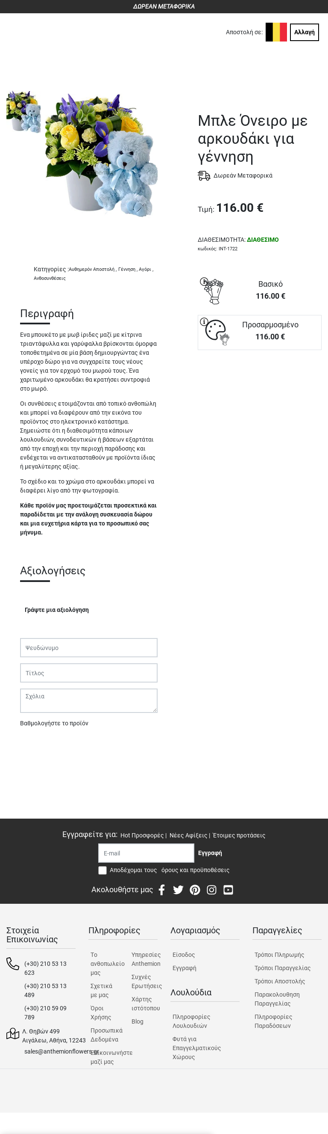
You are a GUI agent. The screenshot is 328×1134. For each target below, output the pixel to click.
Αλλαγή (304, 32)
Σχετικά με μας (101, 990)
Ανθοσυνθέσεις (50, 278)
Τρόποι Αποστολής (280, 981)
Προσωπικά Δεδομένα (104, 1035)
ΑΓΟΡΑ (259, 380)
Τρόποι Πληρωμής (280, 954)
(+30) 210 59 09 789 (45, 1013)
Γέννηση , (128, 269)
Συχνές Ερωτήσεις (145, 981)
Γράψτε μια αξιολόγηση (57, 609)
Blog (138, 1021)
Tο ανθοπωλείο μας (104, 963)
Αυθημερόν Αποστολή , (93, 269)
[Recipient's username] (146, 853)
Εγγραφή (184, 968)
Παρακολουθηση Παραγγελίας (277, 999)
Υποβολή (36, 745)
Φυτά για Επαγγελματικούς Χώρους (197, 1048)
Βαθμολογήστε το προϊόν (54, 723)
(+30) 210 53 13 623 (45, 968)
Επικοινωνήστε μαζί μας (104, 1057)
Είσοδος (184, 954)
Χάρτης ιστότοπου (145, 1004)
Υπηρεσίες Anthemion (145, 959)
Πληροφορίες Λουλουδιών (192, 1021)
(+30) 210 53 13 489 (45, 990)
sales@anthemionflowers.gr (61, 1051)
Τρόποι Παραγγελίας (283, 968)
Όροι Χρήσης (101, 1013)
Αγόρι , (146, 269)
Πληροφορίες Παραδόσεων (274, 1021)
